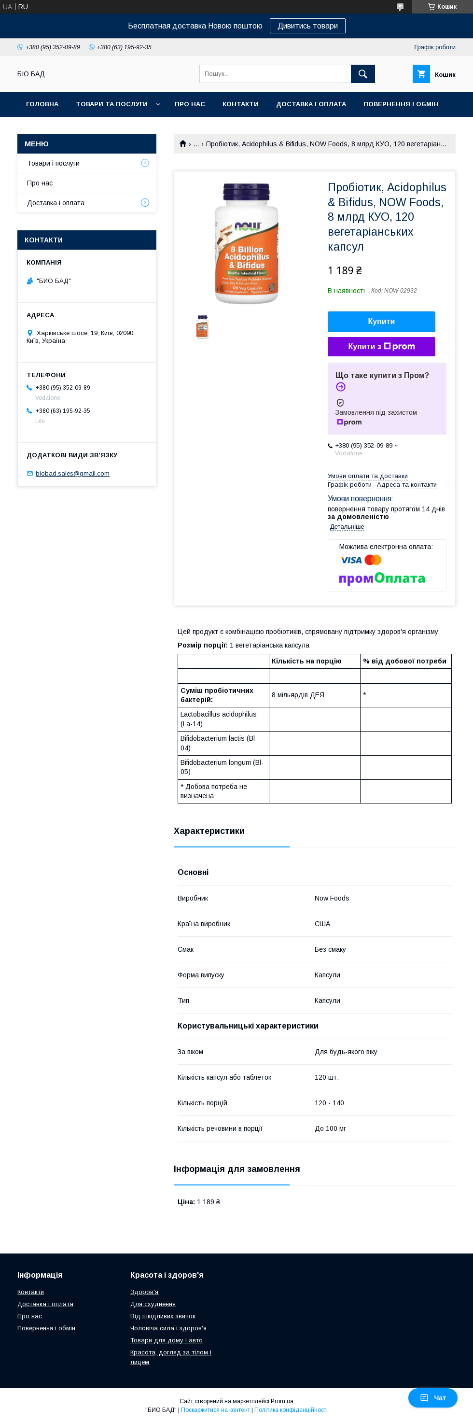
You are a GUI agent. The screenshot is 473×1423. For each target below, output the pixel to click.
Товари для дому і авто (166, 1340)
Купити (381, 321)
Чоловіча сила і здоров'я (168, 1328)
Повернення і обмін (400, 104)
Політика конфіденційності (291, 1410)
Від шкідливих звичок (162, 1316)
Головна (42, 104)
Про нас (190, 104)
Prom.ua (282, 1401)
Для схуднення (153, 1304)
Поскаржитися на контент (215, 1410)
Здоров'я (144, 1292)
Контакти (241, 104)
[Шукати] (363, 74)
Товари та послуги (112, 104)
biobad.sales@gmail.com (73, 473)
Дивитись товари (308, 26)
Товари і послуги (53, 163)
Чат (433, 1398)
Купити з (381, 346)
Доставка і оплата (311, 104)
